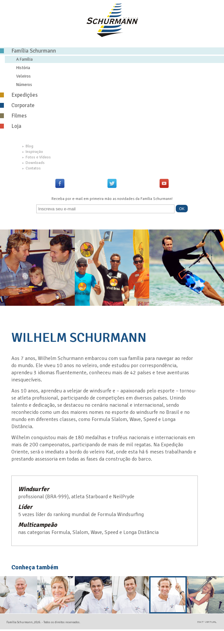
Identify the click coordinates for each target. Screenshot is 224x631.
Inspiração (32, 151)
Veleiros (23, 76)
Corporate (17, 105)
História (23, 67)
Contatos (31, 168)
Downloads (33, 162)
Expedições (19, 95)
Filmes (13, 115)
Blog (27, 146)
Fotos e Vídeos (36, 157)
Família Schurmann (28, 50)
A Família (24, 59)
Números (24, 84)
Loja (10, 126)
